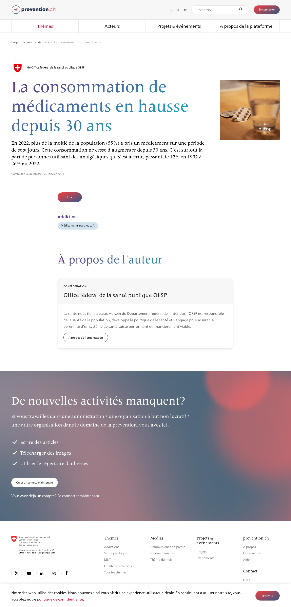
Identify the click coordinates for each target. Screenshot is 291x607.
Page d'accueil (22, 42)
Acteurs (112, 26)
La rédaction (252, 553)
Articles (44, 42)
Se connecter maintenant (78, 495)
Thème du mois (161, 559)
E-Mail (247, 579)
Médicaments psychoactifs (78, 225)
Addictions (111, 547)
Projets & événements (179, 26)
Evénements (205, 558)
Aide (246, 559)
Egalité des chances (118, 566)
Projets (202, 551)
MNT (107, 559)
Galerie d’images (162, 553)
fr (185, 10)
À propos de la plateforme (246, 26)
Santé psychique (115, 553)
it (178, 10)
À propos (249, 547)
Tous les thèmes (115, 572)
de (170, 10)
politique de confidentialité (60, 598)
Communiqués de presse (167, 547)
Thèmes (45, 26)
